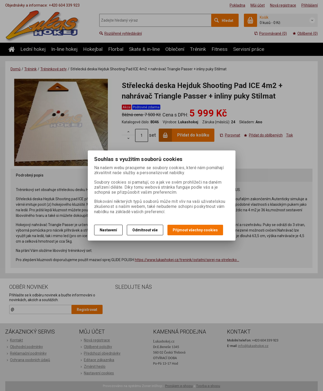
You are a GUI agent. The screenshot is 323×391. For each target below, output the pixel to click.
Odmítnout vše (145, 230)
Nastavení (108, 230)
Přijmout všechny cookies (195, 230)
